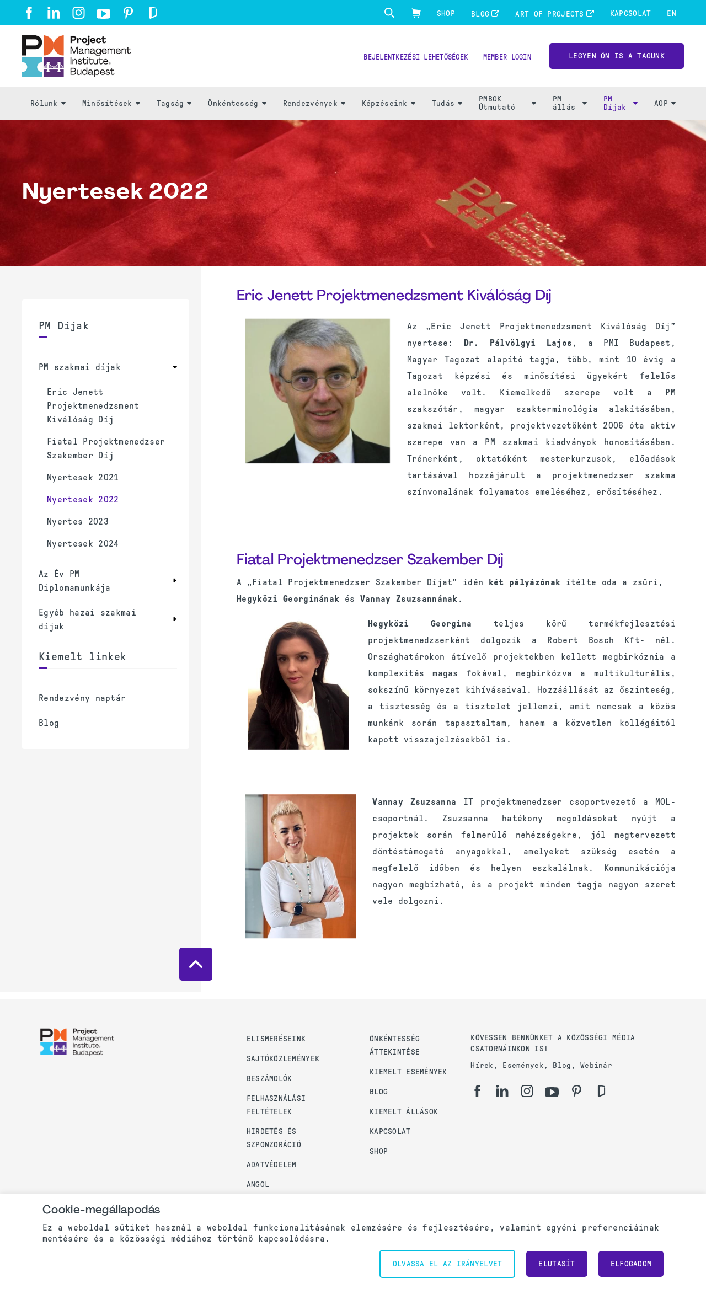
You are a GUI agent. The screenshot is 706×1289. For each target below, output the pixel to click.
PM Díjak (620, 111)
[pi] (128, 13)
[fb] (29, 13)
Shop (446, 13)
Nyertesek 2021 (83, 484)
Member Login (503, 61)
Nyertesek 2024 (83, 550)
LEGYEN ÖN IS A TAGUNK (617, 60)
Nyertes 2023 (78, 528)
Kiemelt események (408, 1072)
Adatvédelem (272, 1164)
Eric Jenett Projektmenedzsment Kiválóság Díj (93, 412)
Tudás (447, 110)
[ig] (78, 13)
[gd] (153, 13)
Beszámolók (269, 1078)
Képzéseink (388, 110)
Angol (258, 1184)
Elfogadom (631, 1264)
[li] (54, 13)
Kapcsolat (630, 13)
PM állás (570, 111)
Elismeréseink (276, 1039)
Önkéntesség (237, 110)
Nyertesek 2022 (83, 506)
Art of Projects (549, 14)
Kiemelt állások (404, 1112)
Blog (480, 14)
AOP (665, 110)
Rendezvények (314, 110)
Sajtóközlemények (283, 1059)
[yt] (103, 14)
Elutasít (556, 1264)
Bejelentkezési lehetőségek (400, 61)
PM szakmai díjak (80, 374)
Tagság (174, 110)
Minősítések (111, 110)
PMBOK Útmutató (507, 111)
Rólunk (48, 110)
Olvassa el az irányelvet (447, 1264)
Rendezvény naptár (82, 705)
